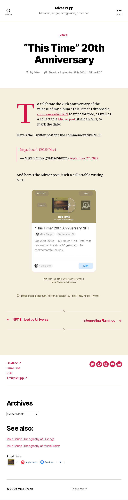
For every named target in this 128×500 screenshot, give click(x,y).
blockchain (27, 296)
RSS (9, 373)
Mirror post (71, 120)
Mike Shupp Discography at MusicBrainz (33, 446)
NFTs (88, 296)
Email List (13, 368)
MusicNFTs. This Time (70, 296)
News (64, 35)
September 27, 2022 (85, 159)
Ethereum (41, 296)
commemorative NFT (54, 115)
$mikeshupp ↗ (17, 378)
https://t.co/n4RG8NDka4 (40, 150)
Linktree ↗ (14, 363)
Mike (35, 73)
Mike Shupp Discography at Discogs (30, 439)
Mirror (52, 296)
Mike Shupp (64, 8)
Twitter (96, 296)
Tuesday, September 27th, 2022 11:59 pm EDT (76, 73)
